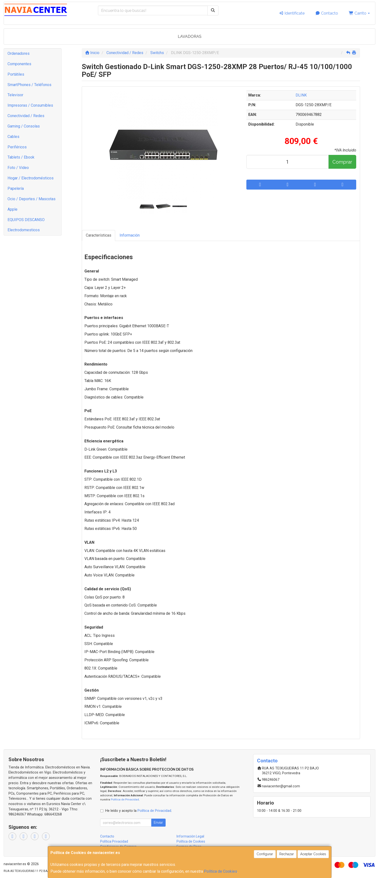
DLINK (301, 95)
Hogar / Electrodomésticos (31, 178)
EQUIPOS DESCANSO (26, 219)
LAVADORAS (190, 36)
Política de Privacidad (125, 799)
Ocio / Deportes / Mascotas (32, 199)
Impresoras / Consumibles (30, 105)
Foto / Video (18, 167)
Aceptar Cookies (313, 854)
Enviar (158, 822)
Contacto (326, 13)
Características (98, 235)
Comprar (342, 162)
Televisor (15, 95)
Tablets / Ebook (21, 157)
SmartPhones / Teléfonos (29, 84)
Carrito (359, 13)
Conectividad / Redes (26, 115)
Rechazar (286, 854)
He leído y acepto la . (138, 811)
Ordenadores (19, 53)
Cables (13, 136)
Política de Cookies (220, 871)
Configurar (265, 854)
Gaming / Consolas (24, 126)
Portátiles (16, 74)
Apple (12, 209)
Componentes (19, 64)
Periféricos (17, 147)
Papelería (16, 188)
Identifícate (292, 13)
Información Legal (190, 836)
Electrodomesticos (24, 230)
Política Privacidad (114, 841)
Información (130, 235)
